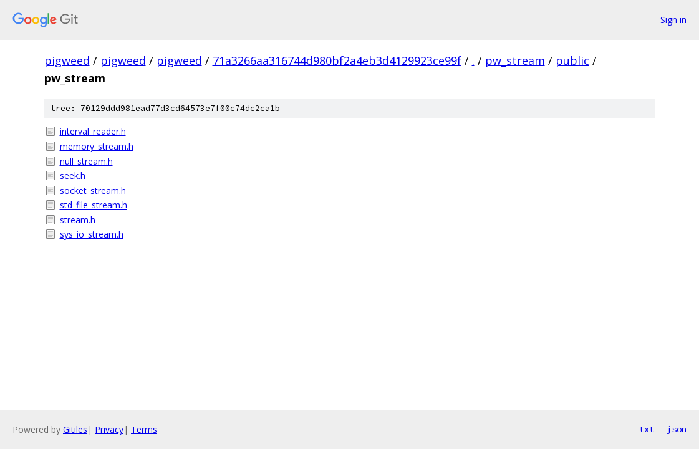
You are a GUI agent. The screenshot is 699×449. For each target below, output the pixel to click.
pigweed (67, 60)
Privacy (109, 429)
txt (646, 429)
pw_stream (515, 60)
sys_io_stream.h (91, 234)
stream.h (77, 220)
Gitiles (75, 429)
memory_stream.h (96, 146)
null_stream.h (86, 161)
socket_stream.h (93, 190)
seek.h (72, 175)
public (572, 60)
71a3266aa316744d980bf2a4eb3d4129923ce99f (337, 60)
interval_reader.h (93, 131)
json (677, 429)
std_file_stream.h (93, 205)
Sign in (673, 20)
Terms (144, 429)
